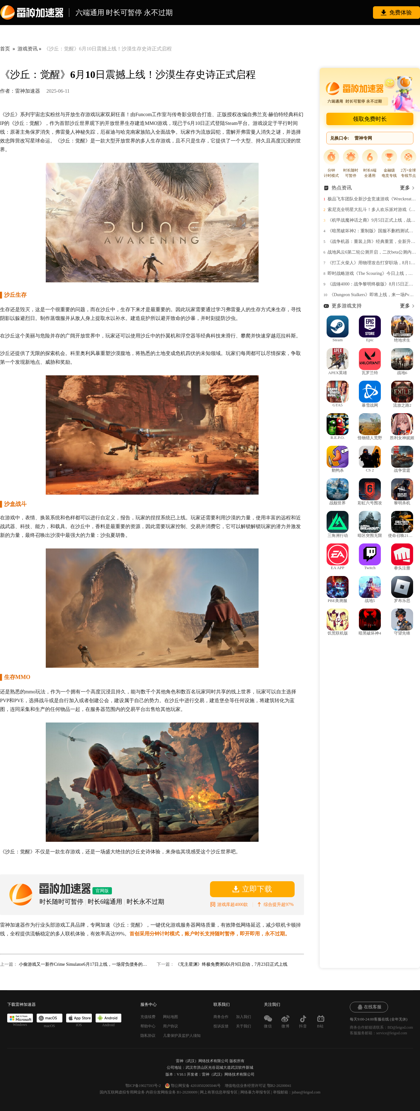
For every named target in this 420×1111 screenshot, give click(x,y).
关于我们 (243, 1026)
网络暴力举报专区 (255, 1092)
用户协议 (170, 1026)
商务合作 (220, 1017)
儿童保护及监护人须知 (182, 1035)
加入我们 (243, 1017)
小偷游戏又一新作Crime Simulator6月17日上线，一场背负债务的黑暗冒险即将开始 (83, 964)
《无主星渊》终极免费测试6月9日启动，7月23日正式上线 (231, 964)
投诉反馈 (220, 1026)
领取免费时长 (370, 119)
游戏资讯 (28, 48)
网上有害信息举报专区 (219, 1092)
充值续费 (147, 1017)
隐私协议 (147, 1035)
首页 (5, 48)
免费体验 (400, 12)
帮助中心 (147, 1026)
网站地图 (170, 1017)
